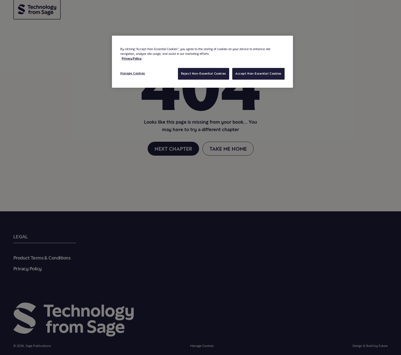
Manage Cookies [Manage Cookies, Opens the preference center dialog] (132, 73)
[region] (202, 62)
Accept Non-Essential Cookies (258, 73)
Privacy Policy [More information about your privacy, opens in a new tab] (131, 58)
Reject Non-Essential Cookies (203, 73)
